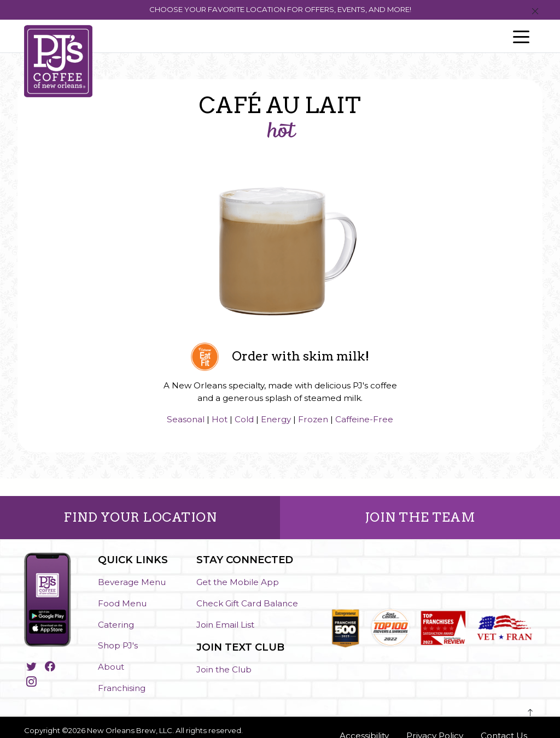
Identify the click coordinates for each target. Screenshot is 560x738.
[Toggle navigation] (521, 36)
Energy (276, 419)
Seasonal (186, 419)
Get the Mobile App (237, 582)
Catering (116, 624)
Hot (220, 419)
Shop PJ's (118, 645)
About (111, 667)
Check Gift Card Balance (247, 603)
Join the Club (224, 669)
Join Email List (225, 624)
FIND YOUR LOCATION (140, 517)
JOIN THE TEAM (420, 517)
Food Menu (122, 603)
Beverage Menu (132, 582)
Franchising (121, 688)
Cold (244, 419)
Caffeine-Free (364, 419)
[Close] (535, 11)
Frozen (313, 419)
